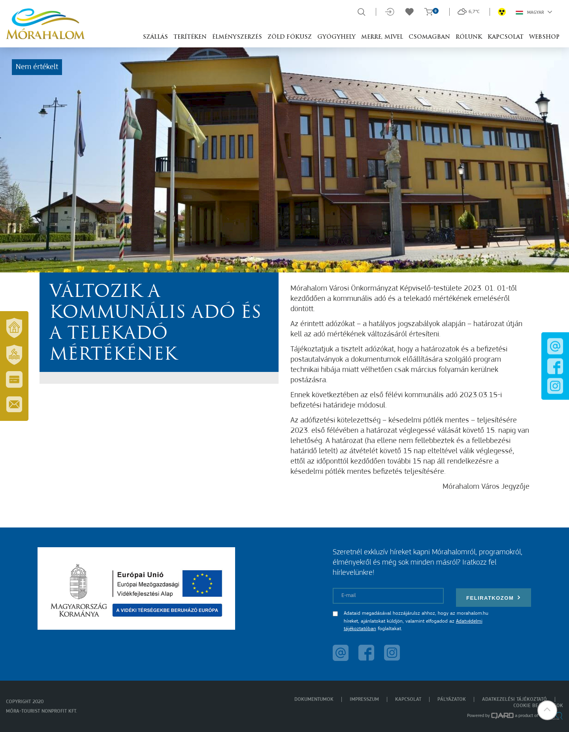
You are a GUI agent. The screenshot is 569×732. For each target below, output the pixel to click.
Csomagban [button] (429, 37)
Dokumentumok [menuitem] (313, 699)
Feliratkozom (493, 597)
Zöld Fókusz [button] (290, 37)
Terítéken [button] (190, 37)
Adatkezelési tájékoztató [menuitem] (514, 699)
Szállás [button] (155, 37)
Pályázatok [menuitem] (451, 699)
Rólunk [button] (469, 37)
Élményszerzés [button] (237, 37)
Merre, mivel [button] (382, 37)
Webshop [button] (544, 37)
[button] (547, 710)
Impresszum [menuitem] (364, 699)
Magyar (534, 12)
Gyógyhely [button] (336, 37)
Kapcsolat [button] (506, 37)
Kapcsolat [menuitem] (408, 699)
